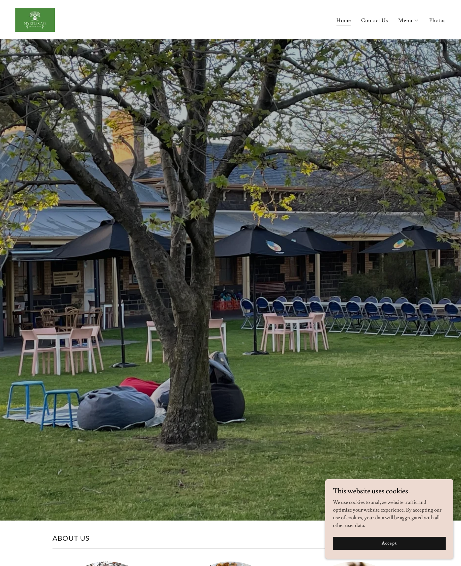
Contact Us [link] (374, 20)
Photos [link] (437, 20)
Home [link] (343, 20)
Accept (389, 552)
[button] (408, 20)
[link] (35, 18)
